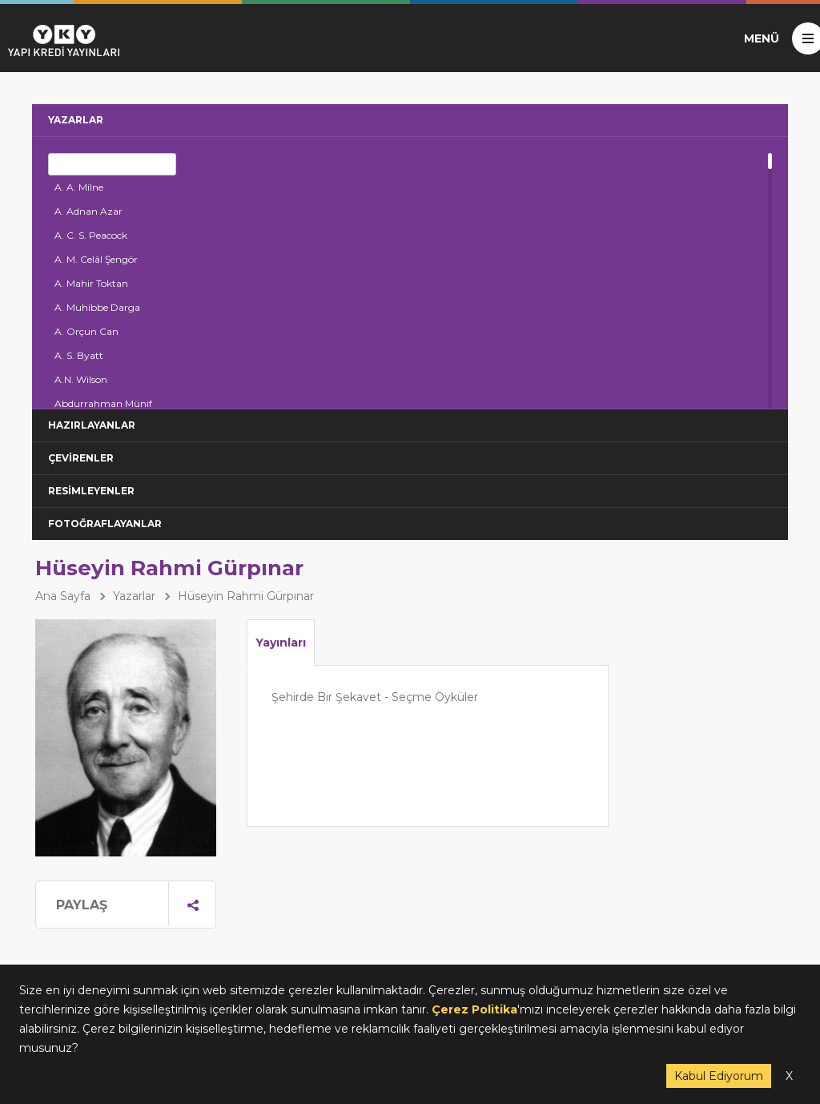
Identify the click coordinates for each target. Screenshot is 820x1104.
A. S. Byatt (78, 355)
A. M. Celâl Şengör (96, 259)
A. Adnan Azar (88, 211)
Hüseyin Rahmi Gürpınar (246, 596)
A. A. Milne (78, 187)
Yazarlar (134, 596)
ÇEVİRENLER (81, 458)
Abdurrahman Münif (103, 403)
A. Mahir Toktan (91, 283)
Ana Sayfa (62, 596)
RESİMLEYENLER (91, 491)
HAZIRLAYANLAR (91, 425)
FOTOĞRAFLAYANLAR (105, 524)
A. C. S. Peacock (90, 235)
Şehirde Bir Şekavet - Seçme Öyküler (374, 697)
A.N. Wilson (80, 379)
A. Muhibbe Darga (97, 307)
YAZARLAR (75, 120)
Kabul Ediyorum (718, 1076)
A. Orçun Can (86, 331)
